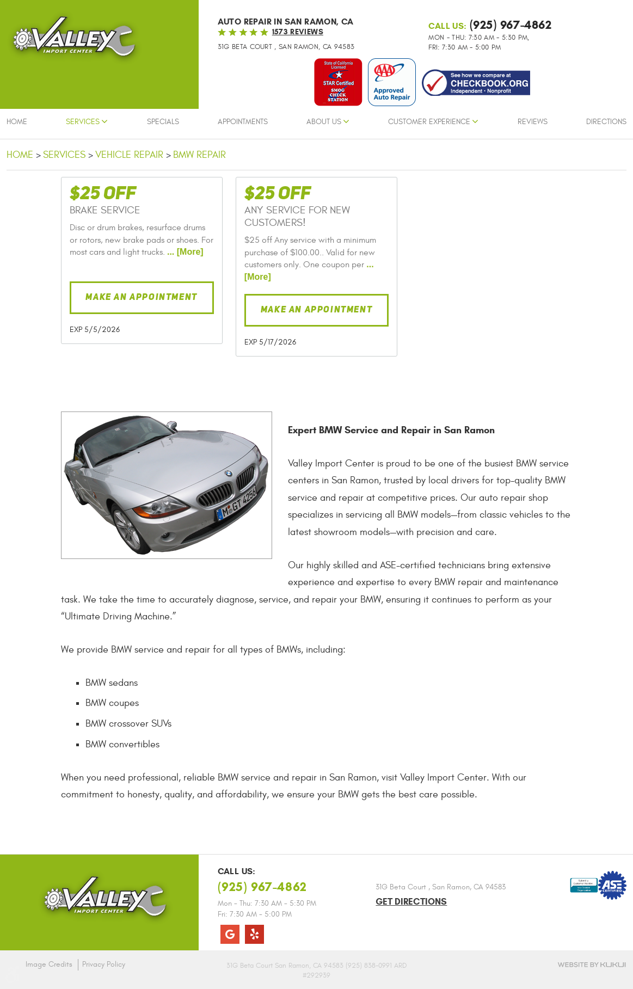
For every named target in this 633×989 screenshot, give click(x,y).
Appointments (243, 122)
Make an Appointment (141, 297)
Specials (163, 122)
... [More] (184, 251)
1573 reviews (297, 31)
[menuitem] (17, 124)
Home (17, 122)
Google (229, 934)
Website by (591, 965)
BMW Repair (199, 155)
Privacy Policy (103, 964)
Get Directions (411, 901)
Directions (606, 122)
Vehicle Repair (129, 155)
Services (83, 122)
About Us (323, 122)
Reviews (533, 122)
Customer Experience (429, 122)
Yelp (254, 934)
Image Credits (49, 964)
